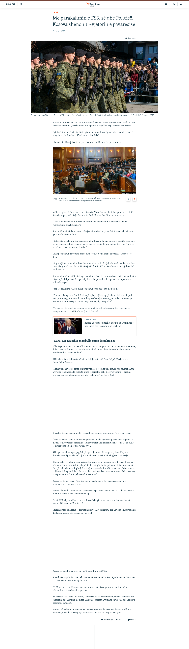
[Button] (130, 38)
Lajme (55, 12)
